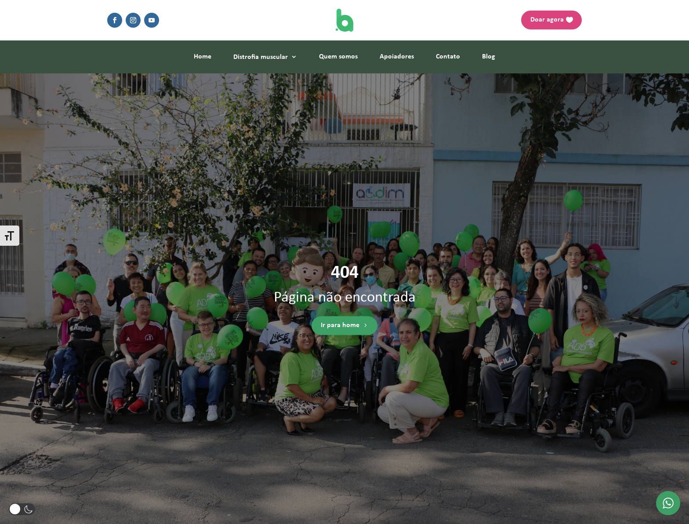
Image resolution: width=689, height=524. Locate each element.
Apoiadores (397, 56)
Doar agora (547, 19)
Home (202, 56)
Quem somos (338, 56)
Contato (448, 56)
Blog (488, 56)
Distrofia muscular (260, 57)
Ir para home (340, 325)
